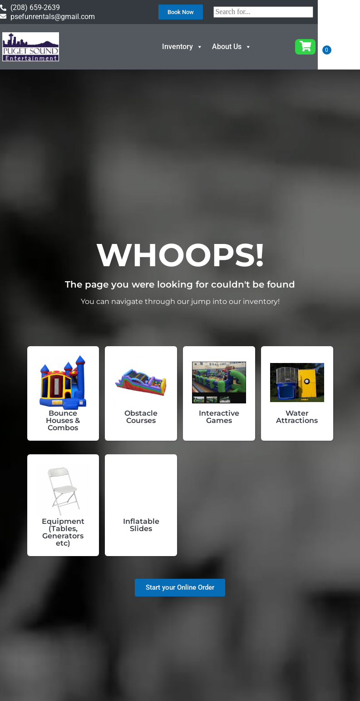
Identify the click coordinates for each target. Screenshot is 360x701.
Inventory (202, 46)
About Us (251, 46)
